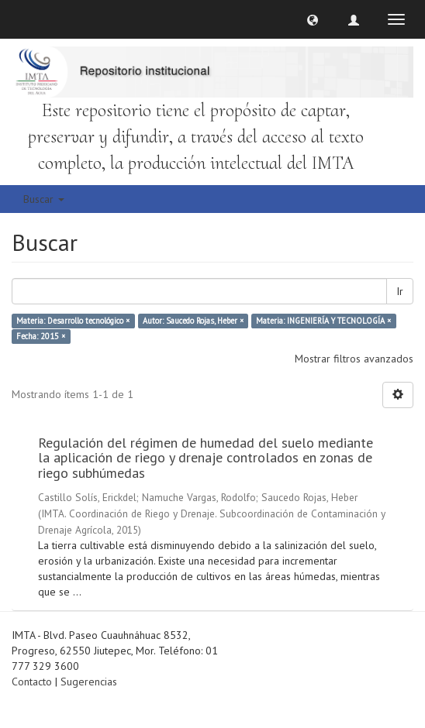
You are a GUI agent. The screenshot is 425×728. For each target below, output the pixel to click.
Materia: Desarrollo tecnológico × (73, 320)
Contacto (32, 682)
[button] (313, 19)
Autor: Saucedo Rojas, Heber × (193, 320)
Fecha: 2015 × (40, 336)
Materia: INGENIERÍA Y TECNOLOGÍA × (323, 320)
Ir (399, 291)
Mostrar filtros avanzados (354, 359)
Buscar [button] (43, 199)
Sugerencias (88, 682)
